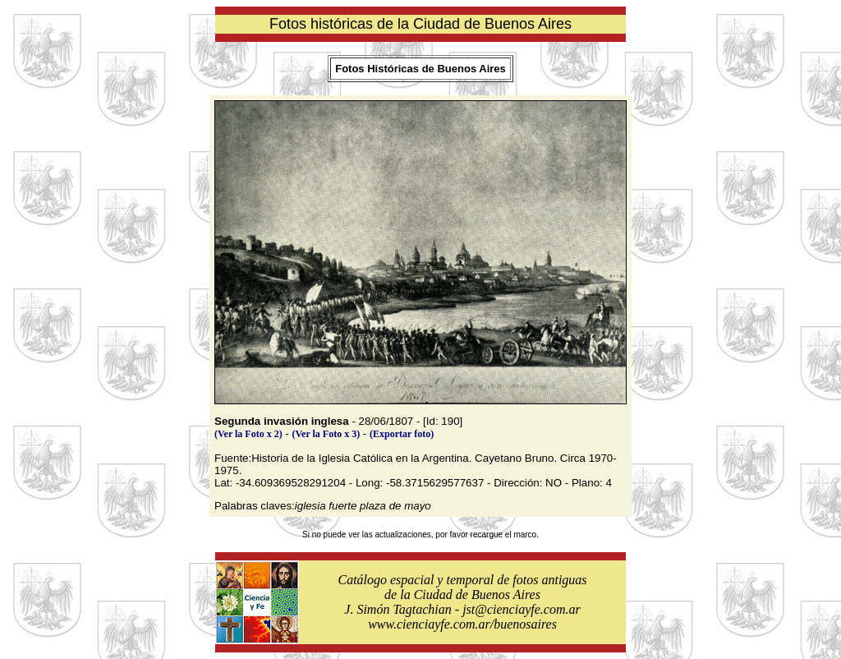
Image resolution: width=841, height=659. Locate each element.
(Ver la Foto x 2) (248, 434)
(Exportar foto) (402, 434)
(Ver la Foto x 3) (326, 434)
